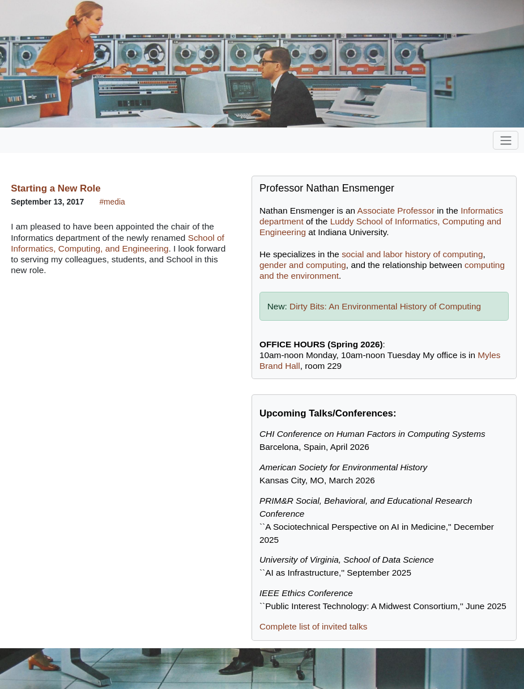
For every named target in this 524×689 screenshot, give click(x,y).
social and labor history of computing (412, 254)
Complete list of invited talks (313, 626)
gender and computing (302, 265)
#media (112, 201)
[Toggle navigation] (505, 140)
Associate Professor (395, 210)
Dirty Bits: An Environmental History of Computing (385, 306)
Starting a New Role (55, 188)
